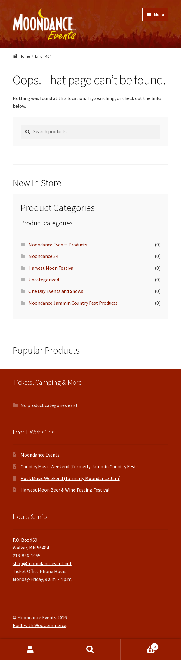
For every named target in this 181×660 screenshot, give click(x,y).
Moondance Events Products (57, 245)
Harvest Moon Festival (51, 268)
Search (90, 649)
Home (25, 56)
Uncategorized (43, 280)
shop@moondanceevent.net (42, 563)
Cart (140, 645)
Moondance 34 (43, 256)
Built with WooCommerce (39, 625)
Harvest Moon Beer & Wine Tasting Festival (65, 490)
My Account (30, 649)
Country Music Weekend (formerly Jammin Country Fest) (79, 466)
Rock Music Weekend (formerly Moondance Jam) (70, 478)
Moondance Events (40, 455)
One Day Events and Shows (55, 291)
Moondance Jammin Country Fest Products (73, 303)
